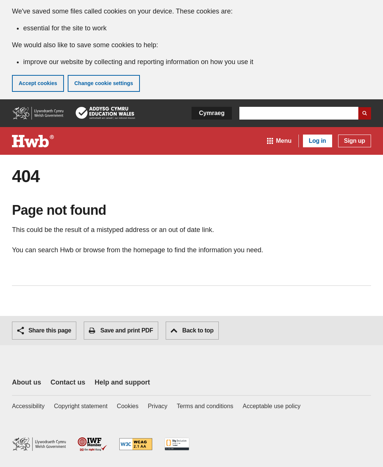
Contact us (67, 382)
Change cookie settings (103, 83)
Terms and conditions (205, 406)
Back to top (192, 330)
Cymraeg (211, 113)
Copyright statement (80, 406)
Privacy (157, 406)
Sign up (354, 141)
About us (26, 382)
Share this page (44, 330)
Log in (317, 141)
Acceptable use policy (272, 406)
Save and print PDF (121, 330)
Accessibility (28, 406)
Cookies (127, 406)
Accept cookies (38, 83)
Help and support (122, 382)
